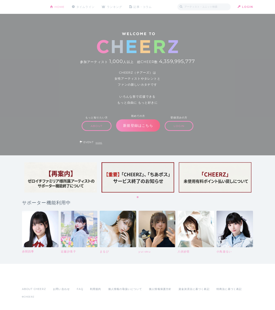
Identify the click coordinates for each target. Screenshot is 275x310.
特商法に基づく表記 (229, 289)
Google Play (57, 278)
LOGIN (247, 7)
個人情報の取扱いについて (125, 289)
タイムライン (85, 7)
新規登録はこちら (138, 125)
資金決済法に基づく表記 (194, 289)
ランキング (114, 7)
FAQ (80, 289)
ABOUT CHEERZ (34, 289)
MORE (99, 143)
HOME (60, 7)
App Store (32, 278)
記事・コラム (142, 7)
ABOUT (96, 126)
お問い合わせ (61, 289)
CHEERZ (32, 7)
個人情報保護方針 (160, 289)
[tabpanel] (60, 177)
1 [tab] (138, 197)
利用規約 (95, 289)
